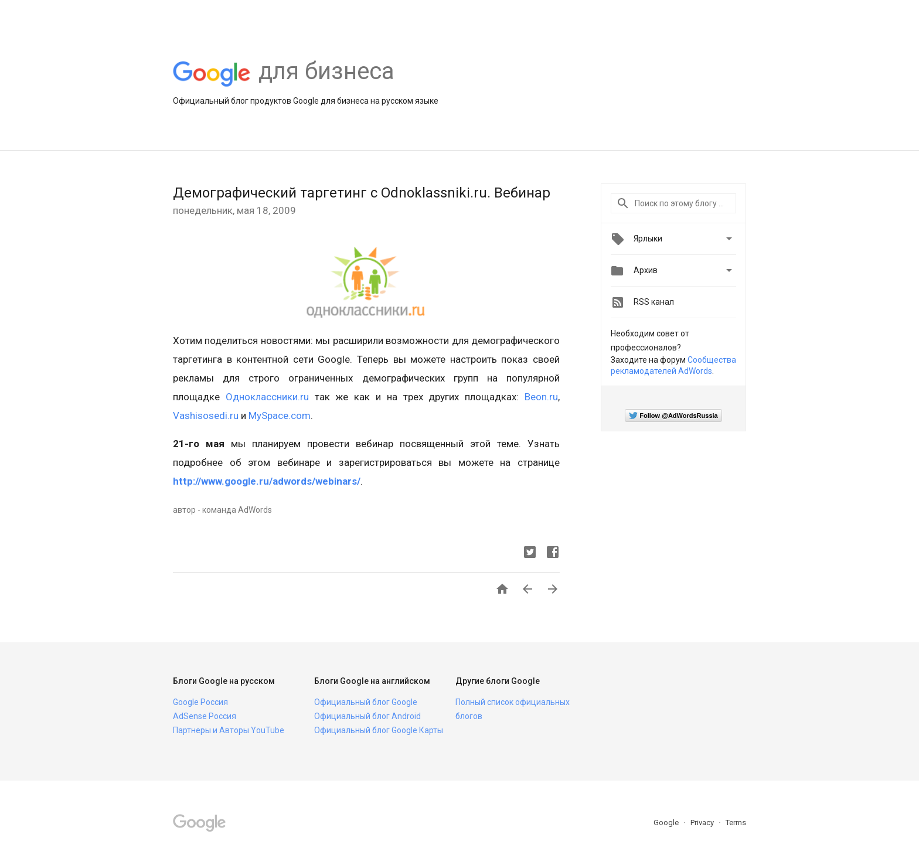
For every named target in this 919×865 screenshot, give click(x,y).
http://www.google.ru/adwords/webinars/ (266, 481)
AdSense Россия (204, 716)
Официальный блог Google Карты (378, 730)
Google (666, 822)
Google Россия (200, 702)
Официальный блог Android (367, 716)
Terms (736, 822)
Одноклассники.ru (267, 397)
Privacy (703, 822)
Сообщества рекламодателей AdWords (673, 365)
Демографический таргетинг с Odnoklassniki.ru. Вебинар (361, 193)
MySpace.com (280, 415)
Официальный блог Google (365, 702)
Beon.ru (541, 397)
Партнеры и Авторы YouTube (228, 730)
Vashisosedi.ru (206, 415)
